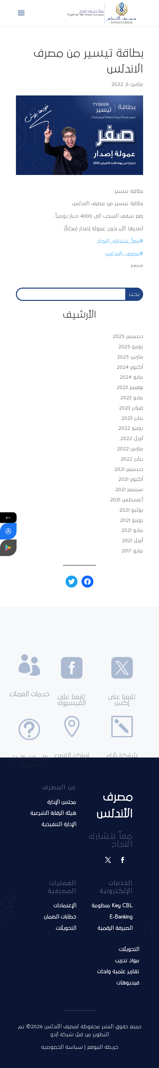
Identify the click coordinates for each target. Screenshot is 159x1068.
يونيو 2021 (131, 520)
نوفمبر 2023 (130, 387)
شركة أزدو (62, 1034)
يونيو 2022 (130, 428)
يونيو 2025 (130, 346)
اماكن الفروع (71, 772)
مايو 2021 (132, 530)
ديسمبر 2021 (128, 469)
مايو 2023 (131, 397)
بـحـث (134, 294)
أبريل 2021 (132, 540)
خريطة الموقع (102, 1047)
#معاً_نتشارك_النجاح (120, 241)
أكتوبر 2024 (130, 367)
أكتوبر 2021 (130, 479)
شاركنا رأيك (122, 772)
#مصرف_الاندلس (124, 254)
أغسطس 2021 (126, 499)
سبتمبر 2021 (129, 489)
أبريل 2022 (131, 438)
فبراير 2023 (131, 408)
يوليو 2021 (131, 510)
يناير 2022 (132, 459)
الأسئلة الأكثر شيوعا (29, 780)
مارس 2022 (130, 448)
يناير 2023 (132, 418)
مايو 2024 (131, 377)
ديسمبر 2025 (128, 336)
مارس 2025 (130, 357)
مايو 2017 (132, 550)
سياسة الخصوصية (62, 1047)
